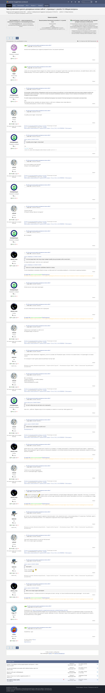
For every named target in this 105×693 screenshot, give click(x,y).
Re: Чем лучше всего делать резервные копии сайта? (39, 45)
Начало (9, 5)
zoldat (14, 52)
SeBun (81, 680)
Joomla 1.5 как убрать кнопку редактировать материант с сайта (22, 664)
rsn (80, 676)
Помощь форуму (79, 687)
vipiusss (14, 357)
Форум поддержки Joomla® (17, 2)
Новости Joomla (52, 17)
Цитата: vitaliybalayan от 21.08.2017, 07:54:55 (32, 256)
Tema (11, 677)
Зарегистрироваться (59, 653)
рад (52, 25)
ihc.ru (25, 127)
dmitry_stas (14, 259)
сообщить (52, 26)
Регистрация (20, 5)
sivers (14, 634)
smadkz (11, 669)
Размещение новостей (93, 687)
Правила (40, 5)
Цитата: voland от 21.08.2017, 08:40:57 (31, 423)
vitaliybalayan (14, 95)
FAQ (27, 5)
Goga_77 (14, 613)
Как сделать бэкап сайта (13, 679)
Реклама (85, 687)
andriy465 (12, 665)
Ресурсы (33, 5)
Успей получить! (45, 274)
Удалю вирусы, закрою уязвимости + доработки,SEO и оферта (37, 128)
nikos (11, 673)
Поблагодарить (68, 128)
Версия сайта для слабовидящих (15, 672)
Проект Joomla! (52, 23)
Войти (50, 653)
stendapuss (82, 668)
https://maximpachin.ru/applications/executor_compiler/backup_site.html (50, 610)
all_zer (81, 665)
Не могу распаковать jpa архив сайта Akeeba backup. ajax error (22, 668)
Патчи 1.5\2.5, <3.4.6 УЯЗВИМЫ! (57, 128)
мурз (13, 73)
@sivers (34, 639)
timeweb (45, 127)
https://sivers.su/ (27, 641)
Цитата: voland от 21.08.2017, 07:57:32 (31, 139)
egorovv (11, 681)
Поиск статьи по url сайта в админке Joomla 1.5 (18, 676)
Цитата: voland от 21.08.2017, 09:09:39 (31, 564)
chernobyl (82, 672)
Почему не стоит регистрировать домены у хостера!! (35, 125)
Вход (14, 5)
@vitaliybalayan (28, 429)
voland (14, 117)
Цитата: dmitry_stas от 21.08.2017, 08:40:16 (32, 402)
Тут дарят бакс (27, 274)
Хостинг (46, 5)
